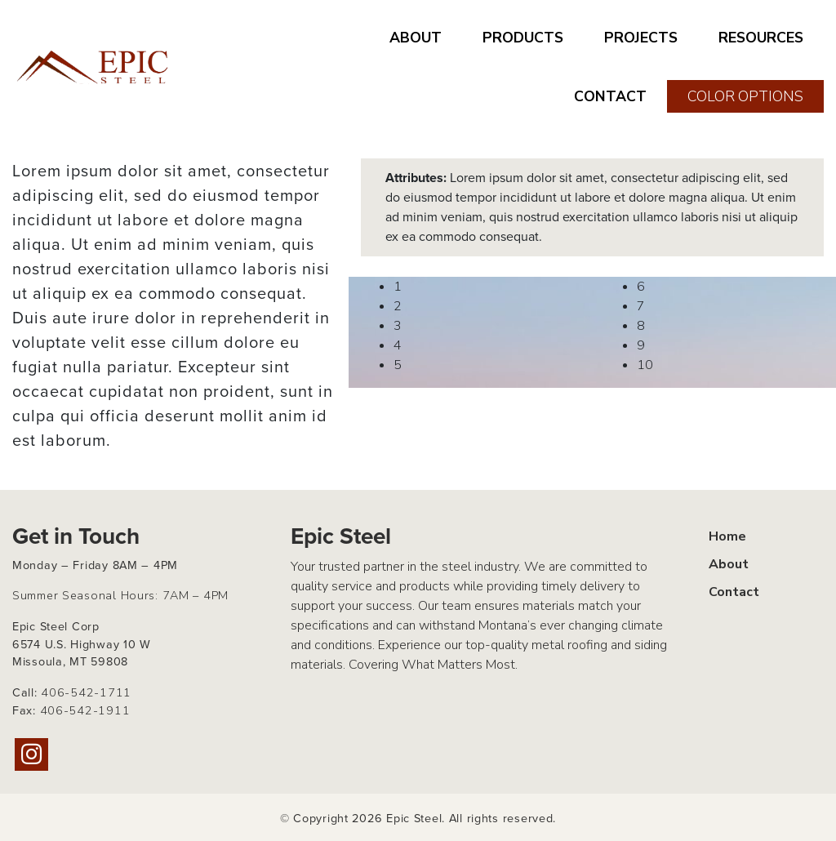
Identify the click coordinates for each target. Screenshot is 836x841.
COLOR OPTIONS (745, 96)
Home (727, 536)
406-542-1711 (86, 692)
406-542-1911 (85, 710)
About (729, 564)
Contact (734, 592)
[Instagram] (31, 754)
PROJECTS (641, 37)
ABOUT (415, 37)
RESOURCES (760, 37)
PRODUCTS (522, 37)
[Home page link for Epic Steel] (94, 67)
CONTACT (610, 96)
